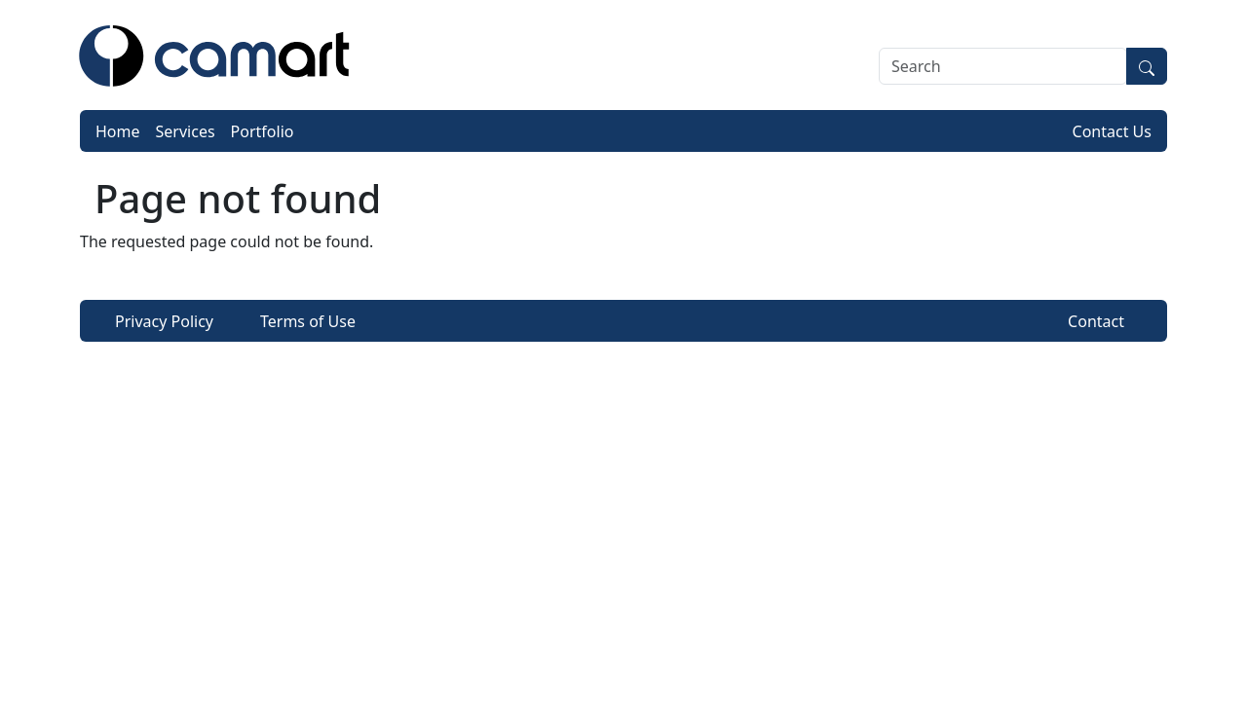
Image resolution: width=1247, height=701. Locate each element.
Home (117, 131)
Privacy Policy (164, 321)
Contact (1096, 321)
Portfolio (262, 131)
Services (185, 131)
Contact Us (1112, 131)
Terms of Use (308, 321)
